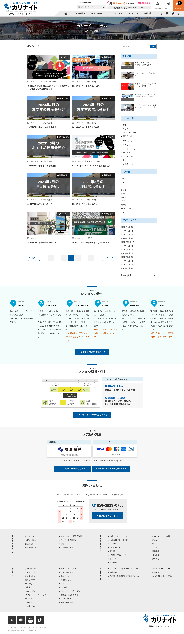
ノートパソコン (129, 149)
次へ (108, 258)
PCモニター (126, 209)
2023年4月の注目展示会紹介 (39, 204)
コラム (66, 57)
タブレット (127, 145)
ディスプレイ (128, 156)
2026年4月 (127, 227)
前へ (34, 258)
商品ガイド (127, 141)
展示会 (94, 81)
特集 (124, 125)
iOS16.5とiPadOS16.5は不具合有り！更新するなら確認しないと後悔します (48, 87)
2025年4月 (127, 265)
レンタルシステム (130, 133)
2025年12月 (127, 242)
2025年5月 (127, 261)
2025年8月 (127, 250)
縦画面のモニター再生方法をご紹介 (42, 242)
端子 (123, 194)
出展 (89, 81)
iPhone (124, 179)
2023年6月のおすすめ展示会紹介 (86, 127)
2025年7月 (127, 253)
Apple (54, 81)
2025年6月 (127, 257)
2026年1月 (127, 238)
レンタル (125, 190)
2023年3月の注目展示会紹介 (84, 204)
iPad (125, 160)
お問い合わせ (149, 13)
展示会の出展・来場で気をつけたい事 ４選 (91, 242)
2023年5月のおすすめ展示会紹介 (41, 166)
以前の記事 (126, 275)
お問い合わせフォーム (109, 516)
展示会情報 (108, 57)
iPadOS (45, 81)
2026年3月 (127, 231)
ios (50, 81)
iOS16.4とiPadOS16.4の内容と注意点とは (91, 166)
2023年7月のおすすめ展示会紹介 (41, 127)
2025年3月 (127, 268)
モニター (65, 214)
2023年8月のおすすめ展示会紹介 (86, 86)
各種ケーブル (128, 164)
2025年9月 (127, 246)
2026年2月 (127, 235)
